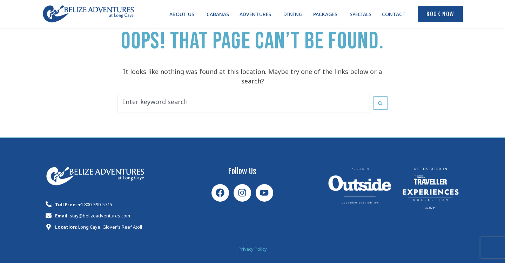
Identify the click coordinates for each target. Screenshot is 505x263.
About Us (181, 16)
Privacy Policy (252, 250)
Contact (394, 16)
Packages (325, 16)
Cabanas (218, 16)
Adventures (255, 16)
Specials (360, 16)
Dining (293, 16)
